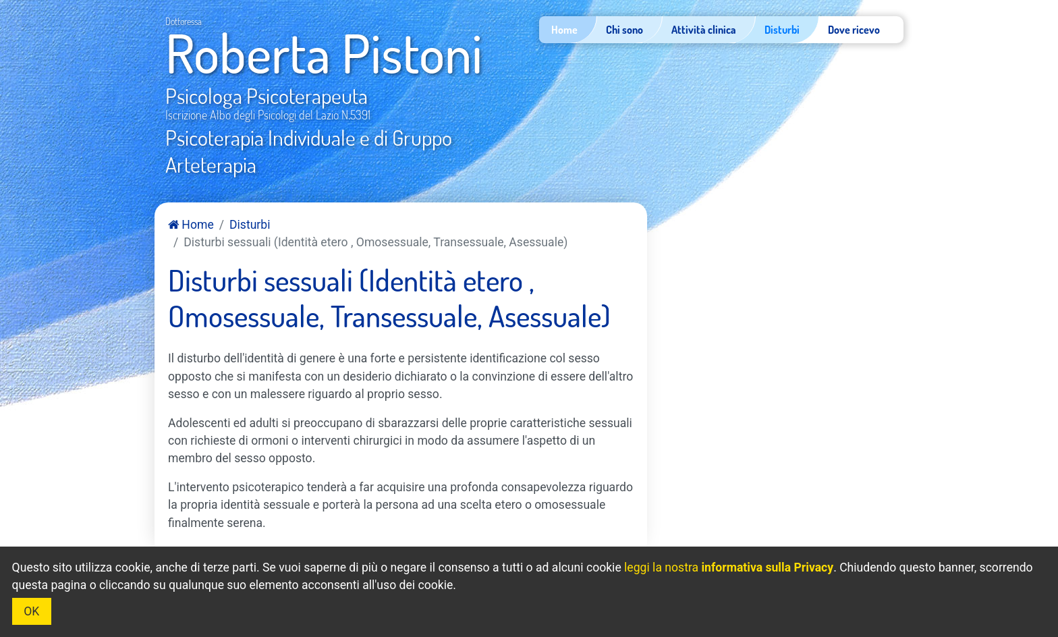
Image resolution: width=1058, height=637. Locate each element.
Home (191, 224)
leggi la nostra (728, 567)
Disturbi (249, 224)
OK (31, 611)
